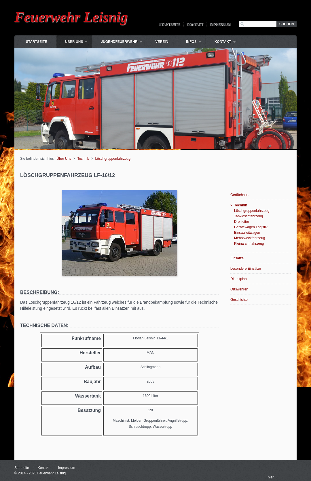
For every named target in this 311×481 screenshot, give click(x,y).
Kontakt (195, 24)
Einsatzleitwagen (247, 233)
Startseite (169, 24)
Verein (162, 42)
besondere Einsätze (245, 269)
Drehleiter (241, 222)
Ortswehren (239, 289)
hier (271, 477)
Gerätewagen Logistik (251, 227)
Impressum (219, 24)
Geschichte (239, 300)
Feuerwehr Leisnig (71, 17)
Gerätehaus (239, 195)
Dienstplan (238, 279)
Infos (191, 42)
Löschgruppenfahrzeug (112, 159)
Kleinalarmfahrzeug (249, 244)
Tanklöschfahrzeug (248, 216)
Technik (83, 159)
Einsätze (237, 258)
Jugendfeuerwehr (119, 42)
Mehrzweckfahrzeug (249, 238)
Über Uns (74, 42)
